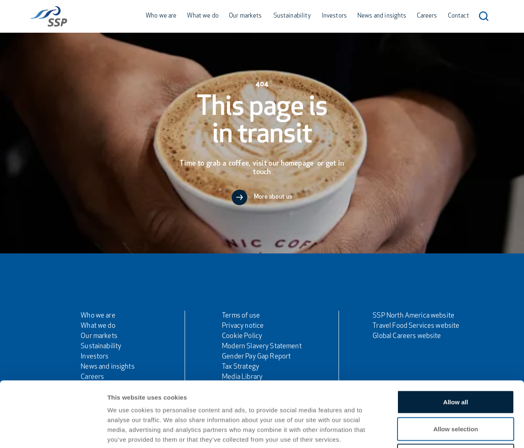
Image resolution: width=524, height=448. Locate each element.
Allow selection (455, 367)
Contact (458, 16)
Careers (427, 16)
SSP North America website (413, 315)
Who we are (161, 16)
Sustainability (292, 16)
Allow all (455, 340)
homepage (298, 164)
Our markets (245, 16)
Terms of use (241, 315)
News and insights (382, 16)
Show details (430, 431)
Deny (455, 394)
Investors (334, 16)
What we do (203, 16)
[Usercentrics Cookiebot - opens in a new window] (53, 432)
